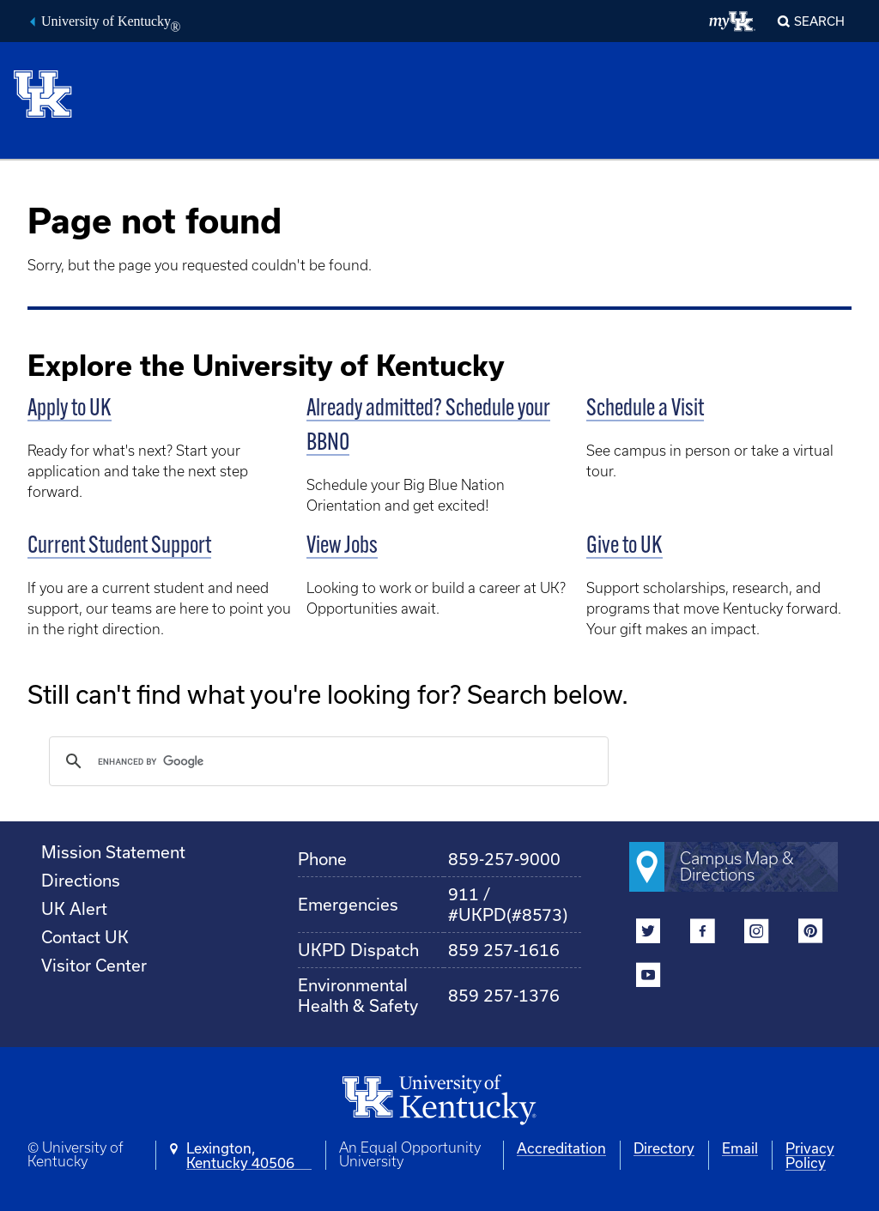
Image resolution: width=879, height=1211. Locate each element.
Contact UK (85, 937)
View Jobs (342, 547)
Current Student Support (119, 547)
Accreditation (561, 1148)
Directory (663, 1148)
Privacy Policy (809, 1155)
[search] (326, 761)
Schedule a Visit (645, 409)
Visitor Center (94, 965)
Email (740, 1148)
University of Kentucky (110, 23)
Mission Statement (113, 852)
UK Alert (74, 908)
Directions (80, 880)
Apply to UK (69, 409)
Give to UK (624, 547)
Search (819, 21)
